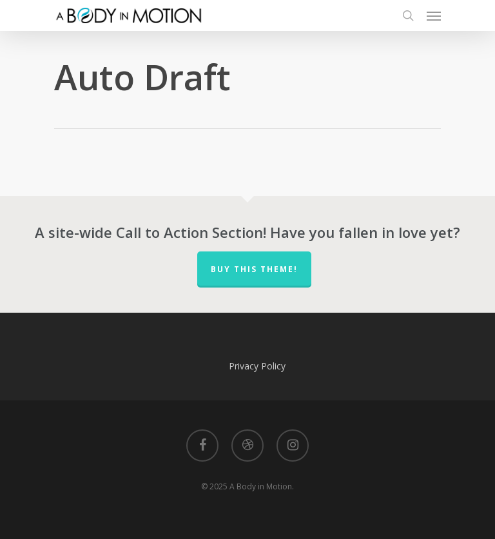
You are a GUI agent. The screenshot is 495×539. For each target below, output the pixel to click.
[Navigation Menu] (434, 15)
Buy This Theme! (254, 269)
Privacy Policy (257, 366)
